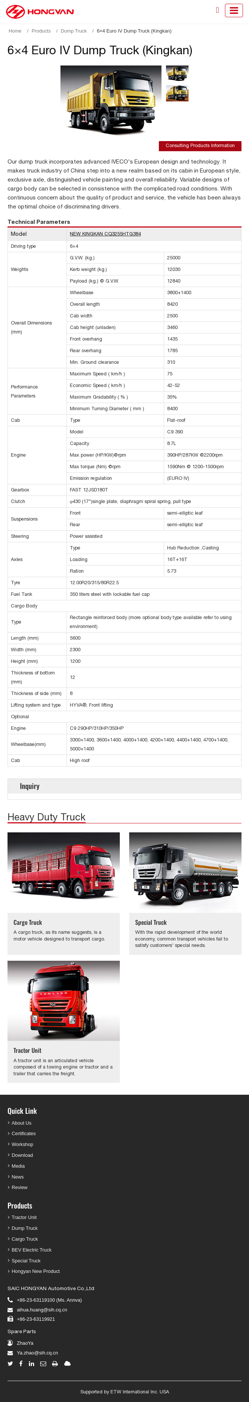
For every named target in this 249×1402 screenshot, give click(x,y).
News (18, 1177)
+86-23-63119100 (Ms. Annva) (49, 1300)
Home (15, 31)
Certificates (24, 1133)
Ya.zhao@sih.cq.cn (37, 1353)
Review (19, 1187)
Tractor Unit (27, 1050)
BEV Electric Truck (31, 1250)
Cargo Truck (28, 922)
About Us (22, 1123)
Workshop (22, 1144)
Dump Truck (74, 31)
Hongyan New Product (36, 1271)
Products (41, 31)
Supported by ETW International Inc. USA (124, 1392)
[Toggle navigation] (234, 10)
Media (18, 1166)
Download (22, 1155)
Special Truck (151, 922)
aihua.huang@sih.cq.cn (42, 1310)
